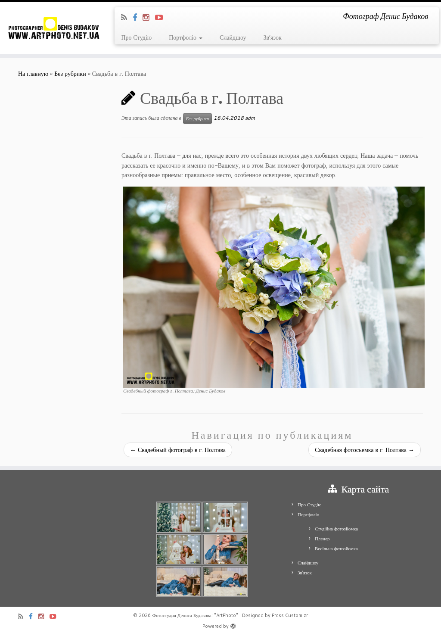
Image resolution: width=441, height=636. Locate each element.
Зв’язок (272, 37)
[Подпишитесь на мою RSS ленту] (127, 17)
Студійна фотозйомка (336, 528)
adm (250, 118)
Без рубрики (70, 73)
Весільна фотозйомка (336, 548)
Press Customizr (290, 615)
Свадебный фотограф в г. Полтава (178, 450)
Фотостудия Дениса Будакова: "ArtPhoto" (195, 615)
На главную (33, 73)
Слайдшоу (233, 37)
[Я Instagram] (149, 17)
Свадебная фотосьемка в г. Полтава (364, 450)
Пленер (322, 538)
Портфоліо (185, 37)
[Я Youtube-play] (161, 17)
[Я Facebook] (138, 17)
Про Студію (136, 37)
